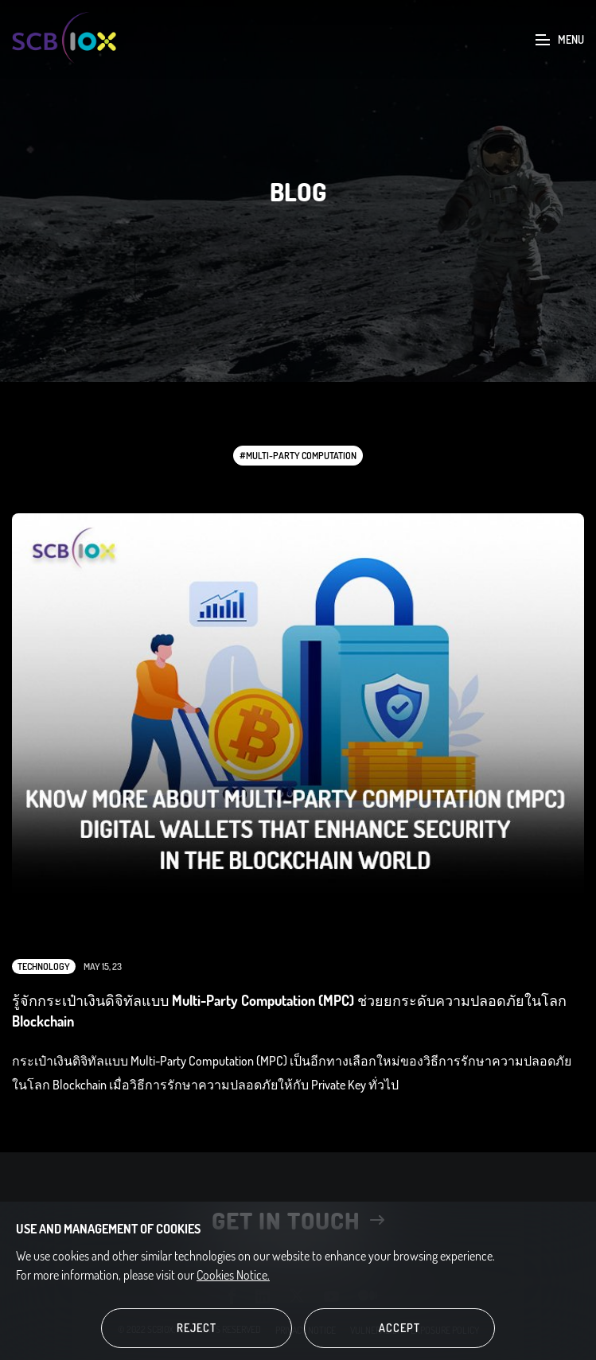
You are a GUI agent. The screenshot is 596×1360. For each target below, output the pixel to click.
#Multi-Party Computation (298, 456)
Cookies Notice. (233, 1275)
